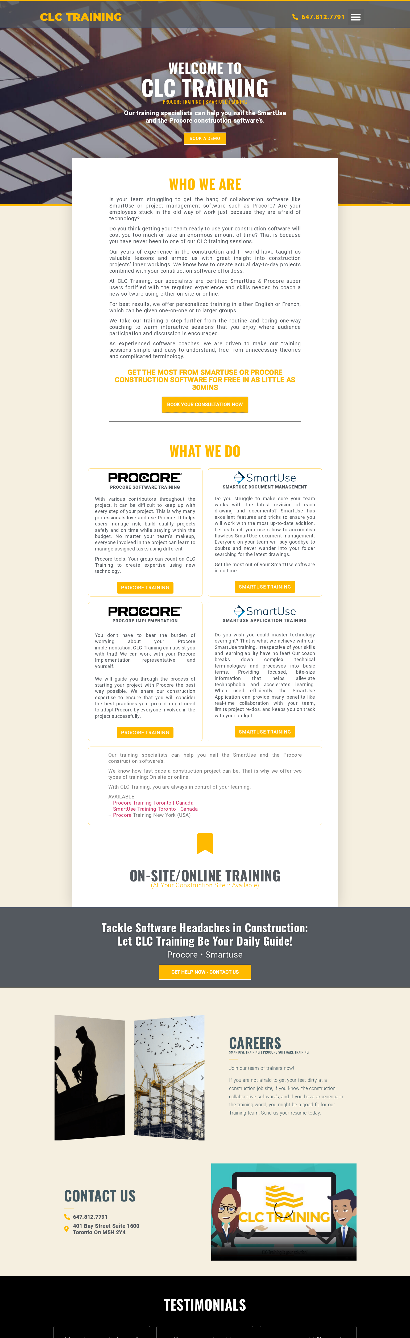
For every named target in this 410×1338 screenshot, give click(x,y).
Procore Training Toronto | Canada (153, 803)
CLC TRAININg (81, 16)
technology (123, 218)
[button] (356, 17)
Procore (123, 815)
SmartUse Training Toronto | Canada (155, 809)
